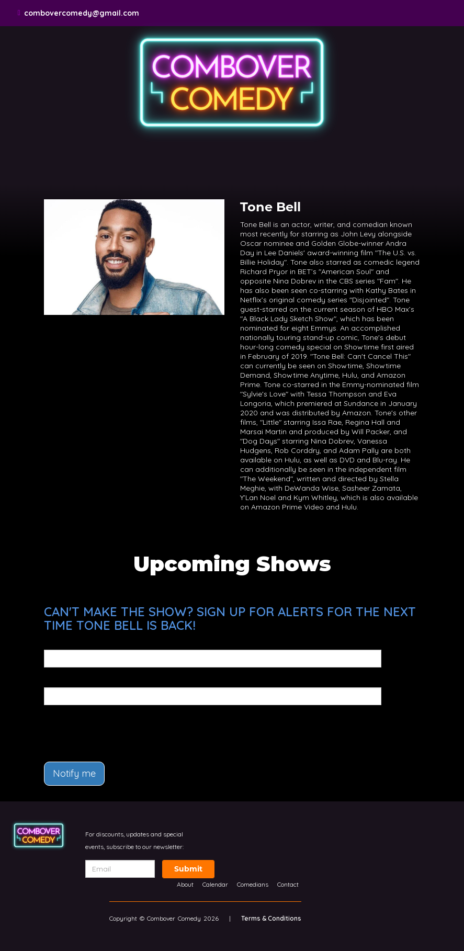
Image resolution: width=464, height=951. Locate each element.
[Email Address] (120, 869)
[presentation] (105, 728)
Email (54, 642)
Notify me (74, 773)
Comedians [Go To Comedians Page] (252, 884)
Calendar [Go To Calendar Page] (215, 884)
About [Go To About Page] (185, 884)
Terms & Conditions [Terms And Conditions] (271, 918)
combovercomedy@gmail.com (81, 13)
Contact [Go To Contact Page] (288, 884)
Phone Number (71, 680)
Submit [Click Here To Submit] (188, 869)
